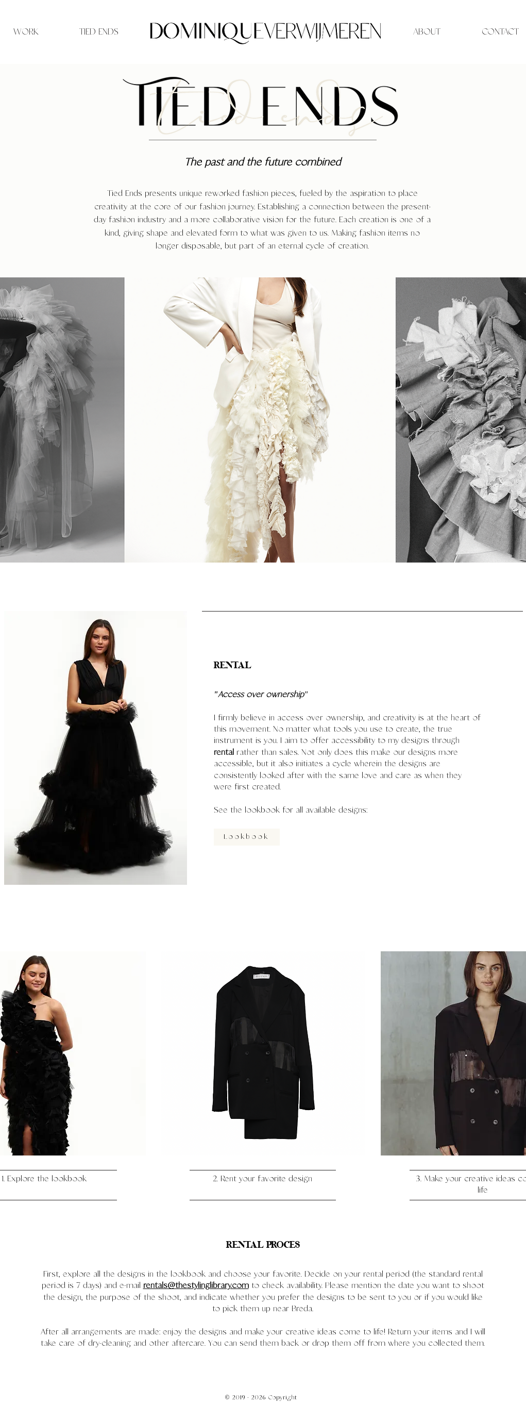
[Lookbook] (247, 837)
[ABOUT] (427, 32)
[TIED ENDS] (98, 32)
